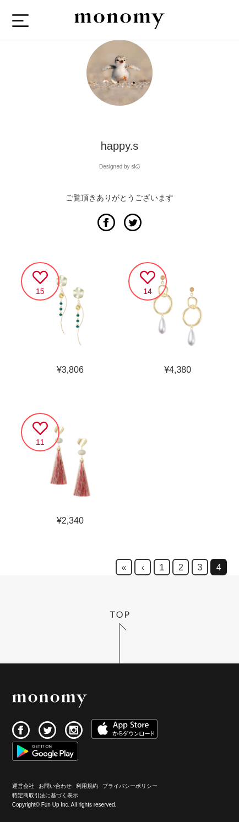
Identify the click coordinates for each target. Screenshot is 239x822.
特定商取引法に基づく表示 (45, 795)
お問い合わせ (55, 786)
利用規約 (87, 786)
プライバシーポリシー (129, 786)
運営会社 (23, 786)
